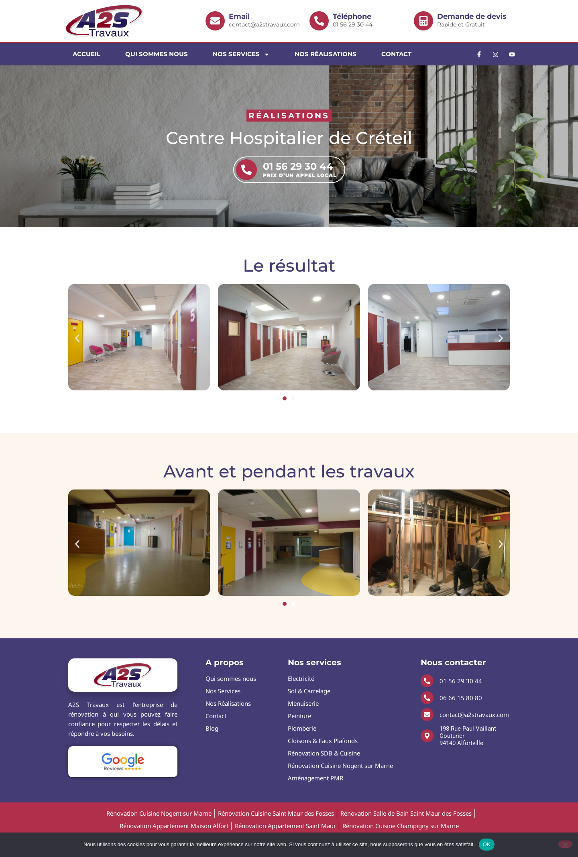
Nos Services (241, 54)
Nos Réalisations (325, 54)
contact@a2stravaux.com (265, 20)
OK (486, 844)
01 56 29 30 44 (369, 20)
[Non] (565, 844)
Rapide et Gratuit (473, 20)
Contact (396, 54)
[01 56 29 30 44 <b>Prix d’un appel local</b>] (246, 169)
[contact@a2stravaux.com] (427, 714)
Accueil (86, 54)
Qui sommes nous (156, 54)
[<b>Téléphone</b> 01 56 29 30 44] (319, 20)
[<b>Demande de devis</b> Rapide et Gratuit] (423, 20)
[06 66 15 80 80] (427, 697)
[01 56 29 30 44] (427, 680)
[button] (77, 338)
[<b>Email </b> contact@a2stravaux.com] (215, 20)
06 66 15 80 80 (461, 698)
